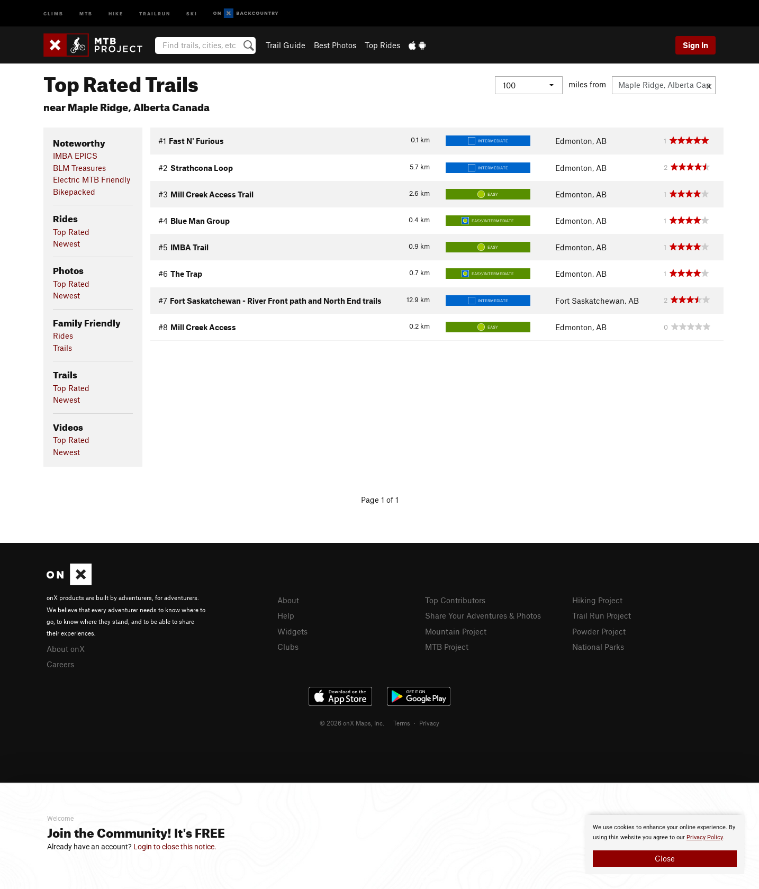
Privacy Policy (704, 837)
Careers (60, 664)
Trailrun (154, 13)
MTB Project (446, 646)
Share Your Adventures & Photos (483, 615)
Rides (63, 335)
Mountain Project (455, 631)
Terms (401, 723)
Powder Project (599, 631)
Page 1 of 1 (380, 499)
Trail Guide (285, 45)
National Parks (598, 646)
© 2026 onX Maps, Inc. (352, 723)
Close (665, 858)
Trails (62, 347)
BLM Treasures (79, 168)
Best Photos (335, 45)
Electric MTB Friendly (91, 179)
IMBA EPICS (75, 155)
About (288, 600)
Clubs (288, 646)
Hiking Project (597, 600)
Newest (66, 243)
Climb (53, 13)
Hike (116, 13)
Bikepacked (74, 191)
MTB (86, 13)
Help (285, 615)
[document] (665, 844)
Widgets (292, 631)
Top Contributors (455, 600)
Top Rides (382, 45)
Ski (191, 13)
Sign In (695, 45)
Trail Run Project (601, 615)
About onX (66, 649)
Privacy (429, 723)
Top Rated (71, 232)
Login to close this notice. (174, 846)
